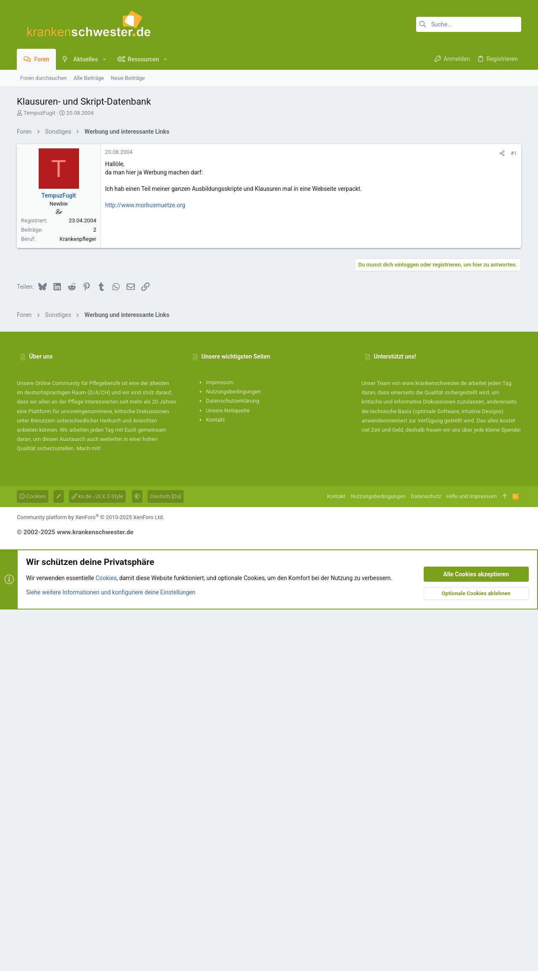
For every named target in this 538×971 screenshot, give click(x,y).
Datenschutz (426, 858)
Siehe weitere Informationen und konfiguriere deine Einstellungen (110, 953)
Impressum (219, 744)
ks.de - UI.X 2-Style (97, 858)
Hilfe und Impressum (471, 858)
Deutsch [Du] (165, 858)
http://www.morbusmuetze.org (145, 322)
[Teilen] (502, 271)
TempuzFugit (39, 113)
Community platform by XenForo (90, 879)
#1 (514, 271)
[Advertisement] (269, 199)
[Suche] (468, 24)
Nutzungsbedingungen (233, 753)
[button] (104, 59)
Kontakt (215, 781)
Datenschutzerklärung (232, 762)
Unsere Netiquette (228, 772)
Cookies (32, 858)
